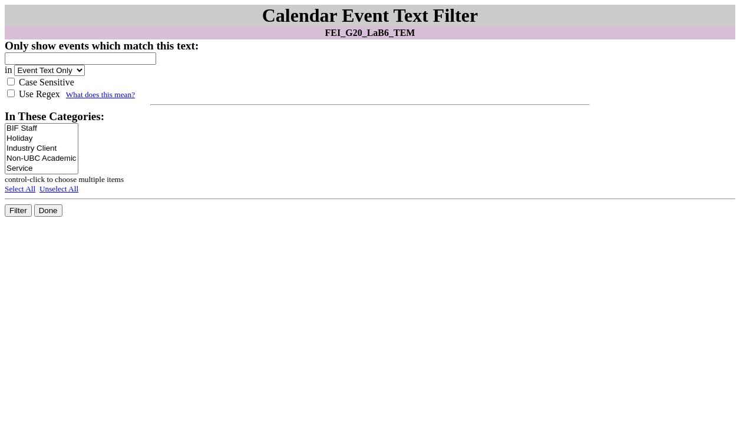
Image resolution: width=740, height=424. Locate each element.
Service (41, 169)
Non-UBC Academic (41, 159)
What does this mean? (100, 94)
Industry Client (41, 149)
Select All (20, 188)
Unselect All (58, 188)
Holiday (41, 139)
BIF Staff (41, 129)
